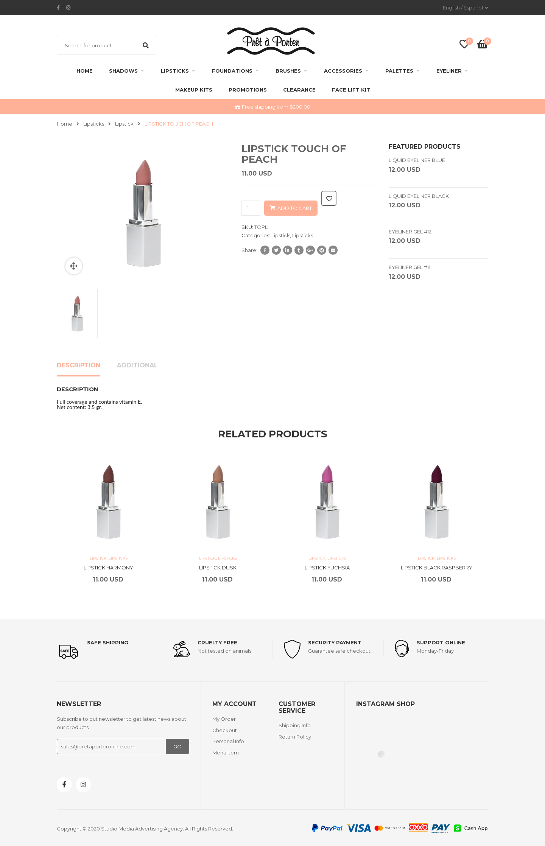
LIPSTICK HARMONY (108, 568)
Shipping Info (295, 725)
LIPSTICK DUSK (218, 568)
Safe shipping (107, 642)
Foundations (232, 71)
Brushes (288, 71)
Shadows (123, 71)
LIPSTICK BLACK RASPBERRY (436, 568)
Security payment (334, 642)
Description (78, 365)
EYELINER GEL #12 (410, 232)
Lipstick (124, 124)
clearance (299, 90)
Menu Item (225, 753)
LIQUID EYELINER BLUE (417, 160)
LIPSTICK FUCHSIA (327, 568)
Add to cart (294, 208)
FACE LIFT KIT (351, 90)
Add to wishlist (328, 198)
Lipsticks (175, 71)
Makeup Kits (193, 90)
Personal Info (228, 741)
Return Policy (295, 737)
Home (84, 71)
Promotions (248, 90)
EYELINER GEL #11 (409, 267)
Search (145, 45)
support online (441, 642)
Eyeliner (449, 71)
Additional (137, 365)
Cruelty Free (217, 642)
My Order (224, 719)
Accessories (343, 71)
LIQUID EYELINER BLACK (419, 196)
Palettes (399, 71)
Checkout (224, 730)
